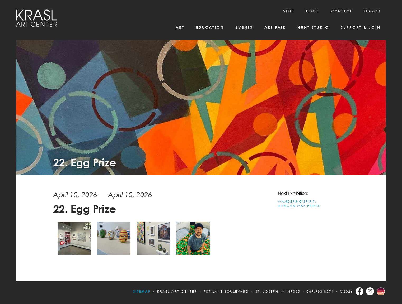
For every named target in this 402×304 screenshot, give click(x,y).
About (312, 11)
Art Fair (275, 27)
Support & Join (361, 27)
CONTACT (341, 11)
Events (244, 27)
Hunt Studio (313, 27)
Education (210, 27)
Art (180, 27)
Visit (288, 11)
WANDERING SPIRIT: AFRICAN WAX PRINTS (299, 204)
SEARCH (372, 11)
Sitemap (142, 291)
